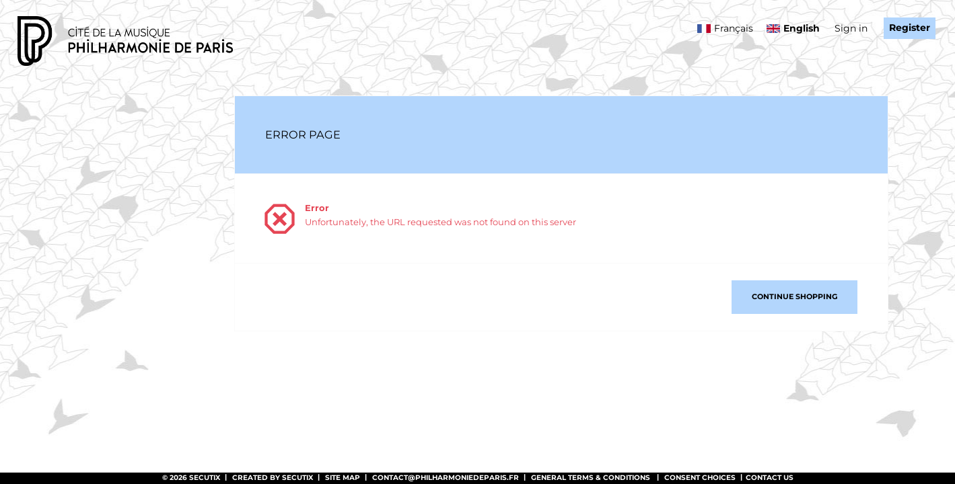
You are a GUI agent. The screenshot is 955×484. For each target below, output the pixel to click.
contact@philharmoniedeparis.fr (445, 477)
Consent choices (700, 477)
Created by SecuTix (272, 477)
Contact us (769, 477)
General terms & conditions (590, 477)
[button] (794, 297)
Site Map (342, 477)
